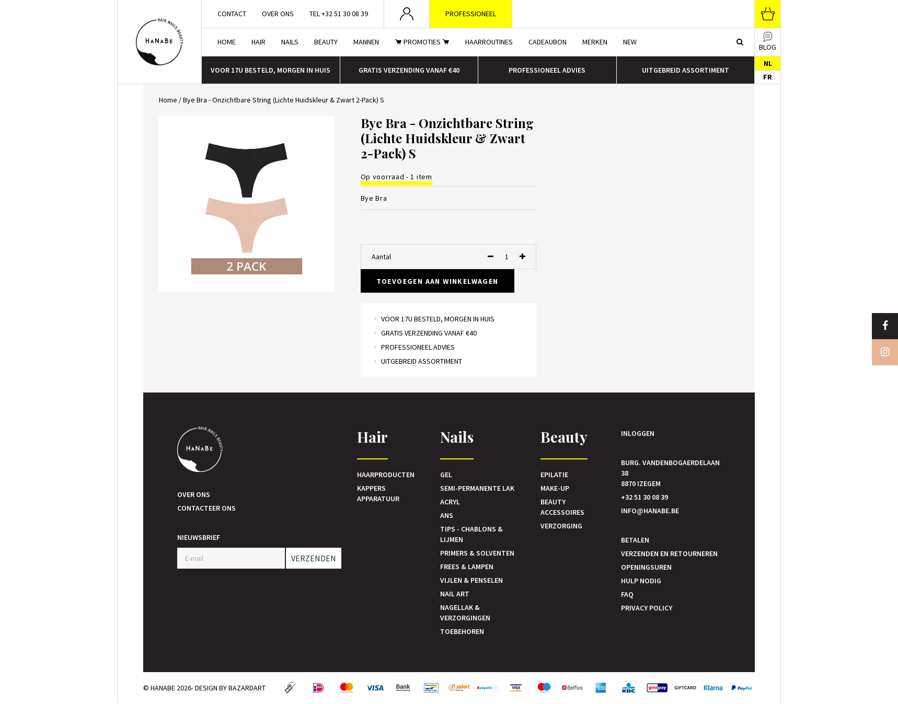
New (630, 42)
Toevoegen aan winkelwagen (437, 281)
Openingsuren (646, 567)
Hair (258, 42)
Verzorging (561, 525)
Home (226, 42)
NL (768, 63)
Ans (446, 515)
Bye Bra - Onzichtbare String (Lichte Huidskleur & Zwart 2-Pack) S (283, 100)
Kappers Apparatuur (378, 493)
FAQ (627, 594)
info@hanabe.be (650, 510)
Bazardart (247, 688)
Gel (446, 474)
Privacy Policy (646, 608)
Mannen (366, 42)
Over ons (278, 13)
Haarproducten (386, 474)
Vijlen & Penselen (471, 580)
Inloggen (637, 433)
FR (767, 77)
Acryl (450, 501)
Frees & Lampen (466, 566)
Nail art (454, 593)
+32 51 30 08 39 (644, 497)
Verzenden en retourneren (669, 553)
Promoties (422, 42)
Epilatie (554, 474)
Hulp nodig (641, 580)
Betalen (635, 540)
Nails (289, 42)
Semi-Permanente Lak (477, 488)
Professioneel (470, 13)
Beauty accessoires (562, 507)
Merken (594, 42)
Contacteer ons (206, 508)
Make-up (554, 488)
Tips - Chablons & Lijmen (471, 534)
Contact (231, 13)
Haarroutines (489, 42)
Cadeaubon (547, 42)
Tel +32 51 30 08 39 (338, 13)
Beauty (326, 42)
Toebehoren (462, 631)
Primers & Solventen (477, 553)
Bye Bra (374, 198)
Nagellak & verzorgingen (465, 612)
